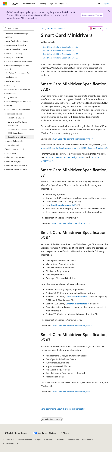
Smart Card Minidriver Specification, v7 (59, 50)
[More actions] (106, 28)
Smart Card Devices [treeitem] (16, 117)
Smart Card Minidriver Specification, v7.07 (60, 47)
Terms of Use (73, 439)
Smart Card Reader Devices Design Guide (63, 157)
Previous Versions (24, 439)
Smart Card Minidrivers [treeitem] (17, 137)
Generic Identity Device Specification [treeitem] (17, 124)
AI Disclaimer (8, 439)
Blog (37, 439)
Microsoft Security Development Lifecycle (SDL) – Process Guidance (73, 147)
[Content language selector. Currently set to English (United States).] (15, 433)
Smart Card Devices (55, 28)
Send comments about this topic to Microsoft (62, 408)
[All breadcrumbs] (43, 28)
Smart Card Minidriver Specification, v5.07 (60, 57)
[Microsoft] (5, 3)
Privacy (60, 439)
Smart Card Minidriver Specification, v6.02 (60, 54)
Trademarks (87, 439)
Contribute (48, 439)
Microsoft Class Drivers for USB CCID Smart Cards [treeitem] (21, 131)
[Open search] (99, 3)
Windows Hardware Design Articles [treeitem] (16, 35)
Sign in (106, 3)
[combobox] (18, 28)
